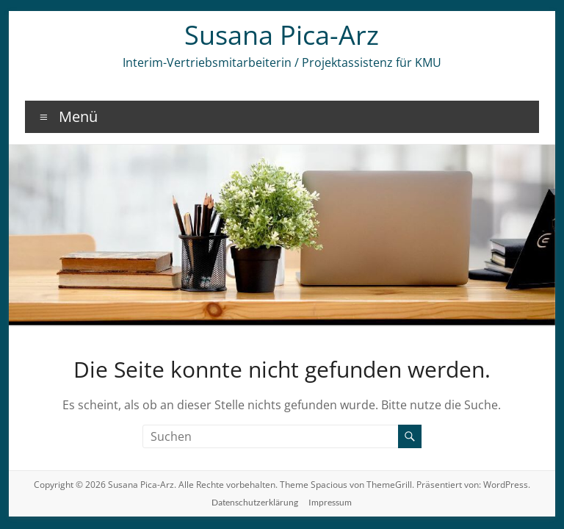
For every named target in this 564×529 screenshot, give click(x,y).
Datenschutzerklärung (255, 502)
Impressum (330, 502)
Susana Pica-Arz (281, 35)
